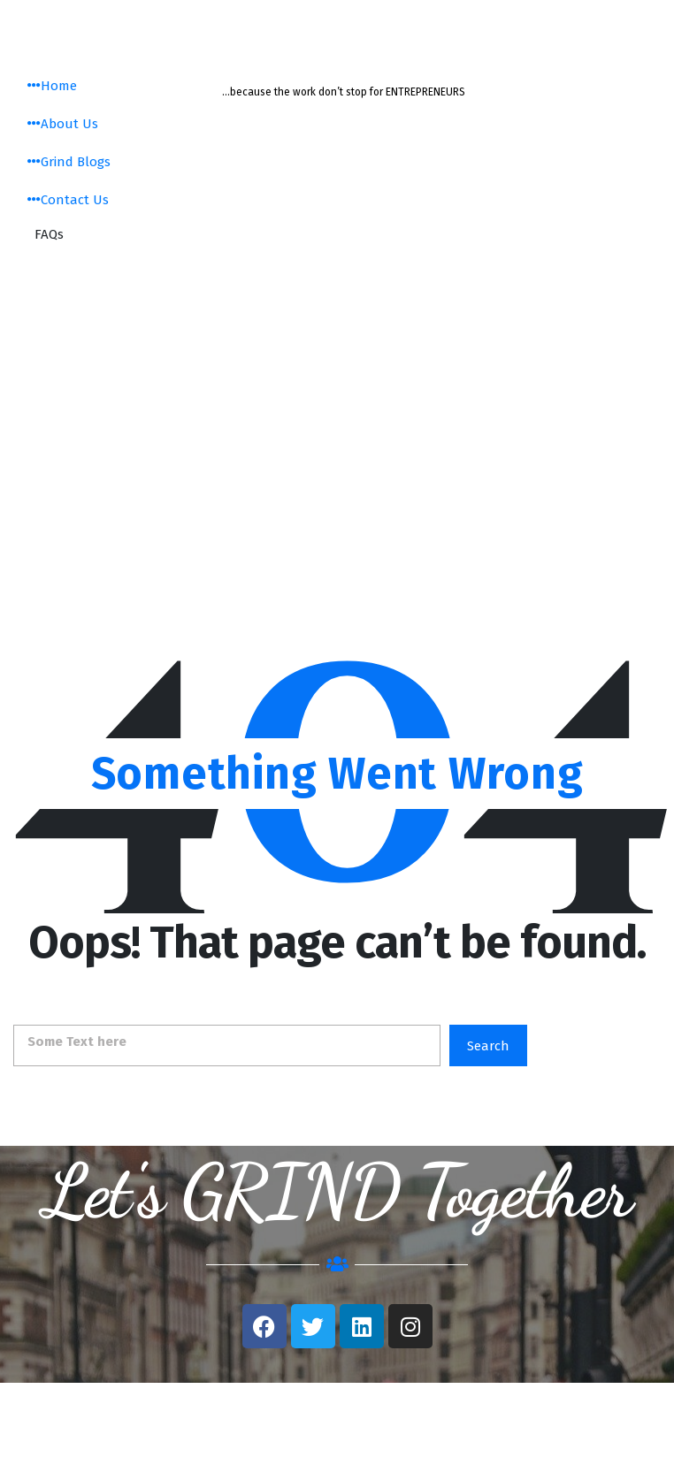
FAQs (49, 234)
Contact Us (68, 200)
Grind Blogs (69, 162)
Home (52, 86)
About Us (62, 124)
